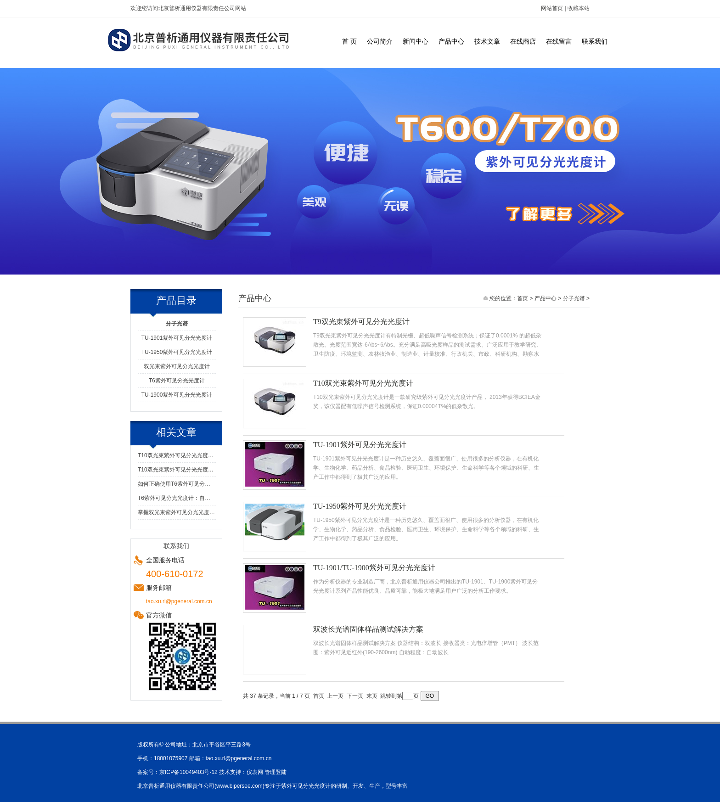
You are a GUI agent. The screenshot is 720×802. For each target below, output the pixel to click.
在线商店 (523, 41)
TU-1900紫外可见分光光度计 (177, 395)
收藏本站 (579, 8)
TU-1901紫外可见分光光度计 (177, 338)
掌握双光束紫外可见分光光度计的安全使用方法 (177, 512)
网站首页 (552, 8)
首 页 (349, 41)
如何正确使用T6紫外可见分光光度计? (177, 484)
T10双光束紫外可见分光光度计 (363, 383)
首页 (522, 298)
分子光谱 (574, 298)
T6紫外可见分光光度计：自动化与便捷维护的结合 (177, 498)
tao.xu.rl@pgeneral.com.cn (239, 758)
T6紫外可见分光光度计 (177, 380)
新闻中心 (415, 41)
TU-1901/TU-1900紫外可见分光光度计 (374, 568)
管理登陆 (275, 772)
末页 (371, 696)
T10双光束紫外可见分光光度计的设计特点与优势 (177, 469)
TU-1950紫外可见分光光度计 (177, 352)
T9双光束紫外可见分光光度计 (361, 321)
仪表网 (255, 772)
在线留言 (559, 41)
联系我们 (595, 41)
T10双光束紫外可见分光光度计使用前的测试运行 (177, 455)
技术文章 (487, 41)
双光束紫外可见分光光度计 (177, 366)
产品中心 (451, 41)
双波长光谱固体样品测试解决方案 (368, 629)
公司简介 (380, 41)
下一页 (355, 696)
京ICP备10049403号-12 (188, 772)
